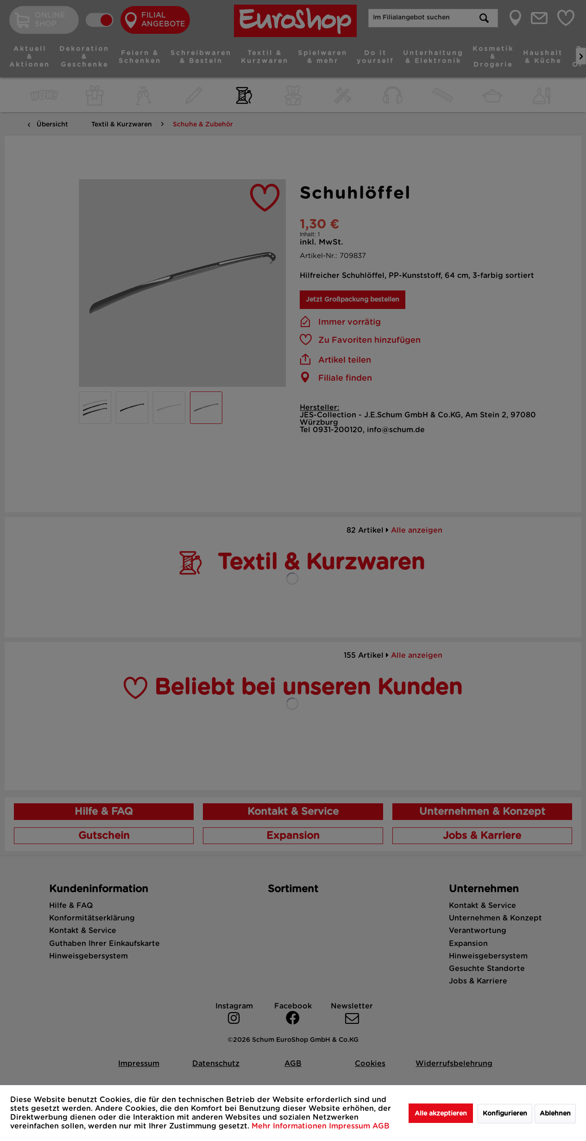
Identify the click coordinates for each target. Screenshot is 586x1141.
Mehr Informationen (290, 1126)
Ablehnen (555, 1113)
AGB (381, 1126)
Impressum (350, 1126)
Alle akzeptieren (441, 1113)
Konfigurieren (505, 1113)
